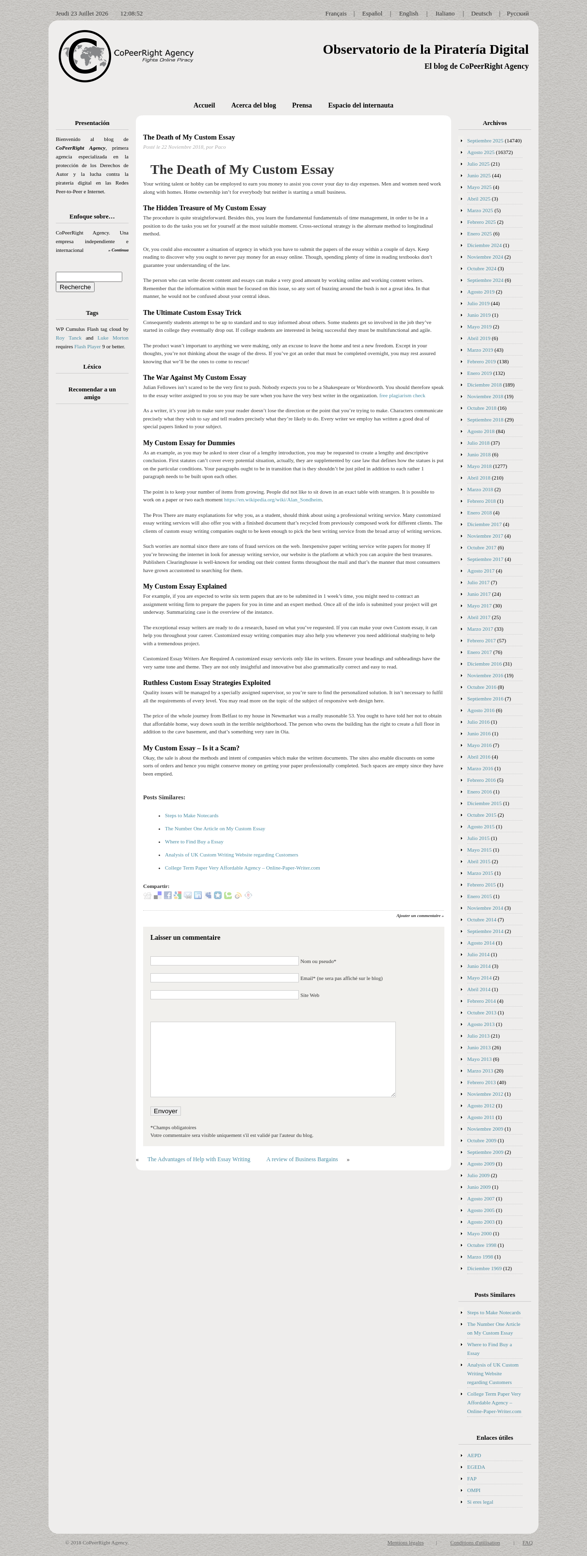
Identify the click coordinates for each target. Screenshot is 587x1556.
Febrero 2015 (481, 884)
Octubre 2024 (481, 268)
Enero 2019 (479, 373)
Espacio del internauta (360, 105)
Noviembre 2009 (485, 1129)
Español (372, 13)
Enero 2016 (479, 791)
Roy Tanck (69, 338)
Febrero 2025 (481, 222)
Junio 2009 (479, 1187)
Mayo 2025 (479, 187)
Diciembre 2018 (484, 385)
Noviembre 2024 (485, 257)
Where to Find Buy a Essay (194, 841)
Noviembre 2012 (485, 1094)
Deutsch (481, 13)
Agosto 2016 (481, 710)
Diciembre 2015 (484, 803)
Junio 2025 (479, 175)
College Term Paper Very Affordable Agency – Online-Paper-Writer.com (242, 868)
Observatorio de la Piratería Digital (426, 49)
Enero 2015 (479, 896)
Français (335, 13)
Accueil (204, 105)
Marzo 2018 (480, 489)
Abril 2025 (478, 199)
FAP (471, 1478)
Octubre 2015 (481, 815)
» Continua (118, 250)
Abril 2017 (478, 617)
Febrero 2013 (481, 1082)
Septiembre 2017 (485, 559)
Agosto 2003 (481, 1222)
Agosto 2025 (481, 152)
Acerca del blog (253, 105)
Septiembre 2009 (485, 1152)
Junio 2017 (479, 594)
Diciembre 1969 (484, 1268)
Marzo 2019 (480, 350)
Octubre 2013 (481, 1012)
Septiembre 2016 (485, 698)
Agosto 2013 (481, 1024)
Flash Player (87, 346)
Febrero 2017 (481, 640)
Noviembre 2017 (485, 536)
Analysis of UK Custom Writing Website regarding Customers (231, 854)
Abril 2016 (478, 757)
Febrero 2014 (481, 1001)
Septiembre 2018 (485, 419)
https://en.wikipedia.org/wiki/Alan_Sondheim (273, 499)
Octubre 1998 (481, 1245)
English (409, 13)
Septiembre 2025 (485, 140)
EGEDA (476, 1467)
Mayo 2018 (479, 466)
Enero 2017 (479, 652)
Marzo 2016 (480, 768)
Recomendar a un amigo (92, 393)
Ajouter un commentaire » (420, 915)
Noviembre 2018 (485, 396)
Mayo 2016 (479, 745)
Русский (518, 13)
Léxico (92, 366)
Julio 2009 (478, 1175)
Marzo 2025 (480, 210)
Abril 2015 (478, 861)
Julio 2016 (478, 722)
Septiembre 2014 (485, 931)
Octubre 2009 (481, 1140)
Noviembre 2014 (485, 908)
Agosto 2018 (481, 431)
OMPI (474, 1490)
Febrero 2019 (481, 361)
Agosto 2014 (481, 943)
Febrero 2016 (481, 780)
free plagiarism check (402, 395)
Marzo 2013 (480, 1071)
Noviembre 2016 (485, 675)
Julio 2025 (478, 164)
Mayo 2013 (479, 1059)
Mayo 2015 (479, 850)
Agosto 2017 (481, 571)
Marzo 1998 (480, 1257)
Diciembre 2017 (484, 524)
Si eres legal (480, 1502)
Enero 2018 (479, 512)
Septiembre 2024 (485, 280)
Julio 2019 (478, 303)
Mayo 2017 (479, 605)
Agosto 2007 (481, 1198)
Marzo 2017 (480, 629)
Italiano (445, 13)
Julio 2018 (478, 443)
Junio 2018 (479, 454)
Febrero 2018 (481, 501)
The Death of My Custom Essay (189, 137)
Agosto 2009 (481, 1164)
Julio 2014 (478, 954)
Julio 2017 (478, 582)
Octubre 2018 (481, 408)
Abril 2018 (478, 478)
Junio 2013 (479, 1047)
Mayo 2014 (479, 977)
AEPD (474, 1455)
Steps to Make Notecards (191, 815)
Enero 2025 (479, 233)
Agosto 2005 (481, 1210)
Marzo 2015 (480, 873)
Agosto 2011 (480, 1117)
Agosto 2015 (481, 826)
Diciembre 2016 (484, 664)
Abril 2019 (478, 338)
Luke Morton (113, 338)
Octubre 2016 (481, 687)
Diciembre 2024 (484, 245)
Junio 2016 (479, 733)
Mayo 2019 (479, 326)
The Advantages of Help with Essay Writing (198, 1159)
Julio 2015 (478, 838)
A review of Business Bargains (302, 1159)
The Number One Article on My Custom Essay (215, 828)
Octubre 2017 (481, 547)
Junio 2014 (479, 966)
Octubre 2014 (481, 919)
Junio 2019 (479, 315)
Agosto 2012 (481, 1105)
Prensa (302, 105)
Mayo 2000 (479, 1233)
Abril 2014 (478, 989)
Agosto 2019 (481, 292)
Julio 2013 (478, 1036)
